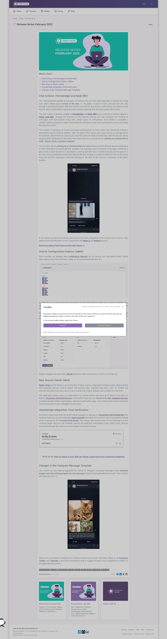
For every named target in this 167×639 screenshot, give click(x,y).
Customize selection (104, 325)
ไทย (111, 306)
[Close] (123, 306)
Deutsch (98, 306)
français (117, 306)
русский (105, 306)
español (91, 306)
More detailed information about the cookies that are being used (66, 332)
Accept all (63, 325)
